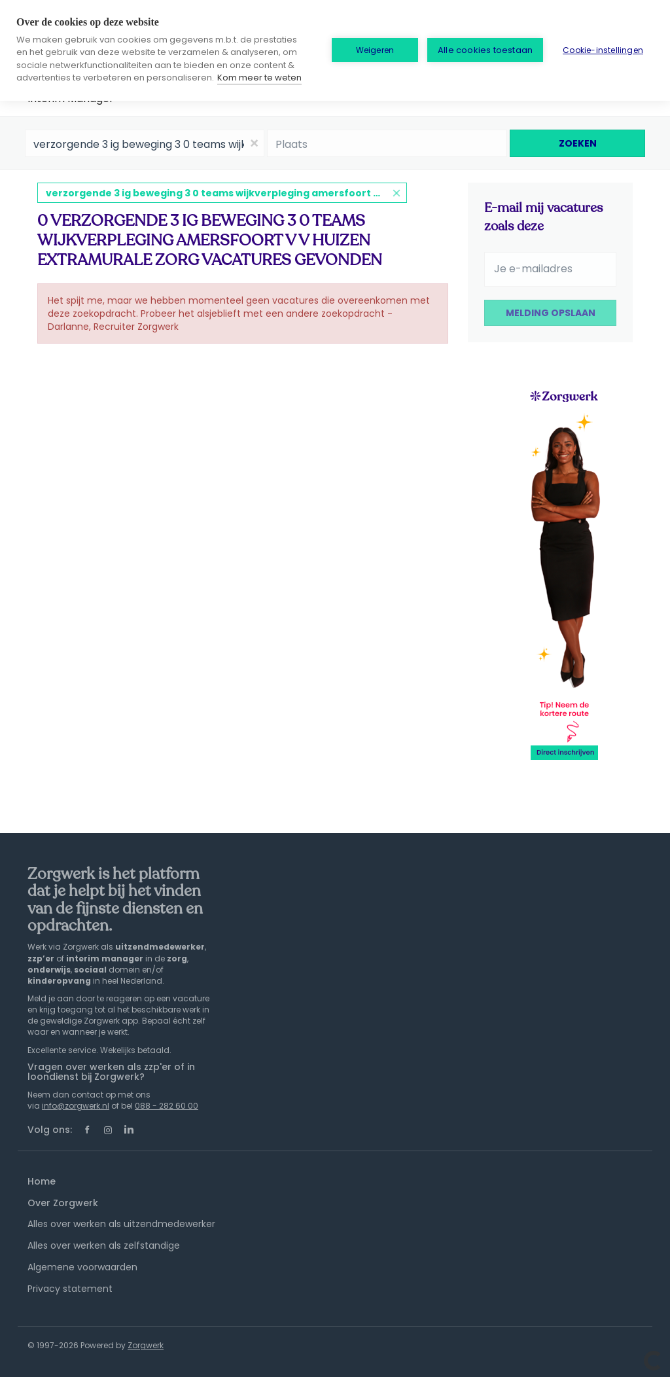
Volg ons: (49, 1129)
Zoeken (578, 143)
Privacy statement (70, 1288)
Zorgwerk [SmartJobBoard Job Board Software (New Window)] (146, 1345)
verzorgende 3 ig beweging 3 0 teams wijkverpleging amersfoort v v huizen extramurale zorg (226, 193)
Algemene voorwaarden (82, 1267)
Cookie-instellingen (603, 50)
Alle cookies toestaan (485, 50)
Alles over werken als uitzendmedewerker (121, 1223)
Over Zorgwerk (62, 1202)
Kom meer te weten (259, 77)
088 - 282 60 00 (166, 1105)
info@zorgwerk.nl (75, 1105)
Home (41, 1181)
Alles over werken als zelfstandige (103, 1245)
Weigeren (375, 50)
